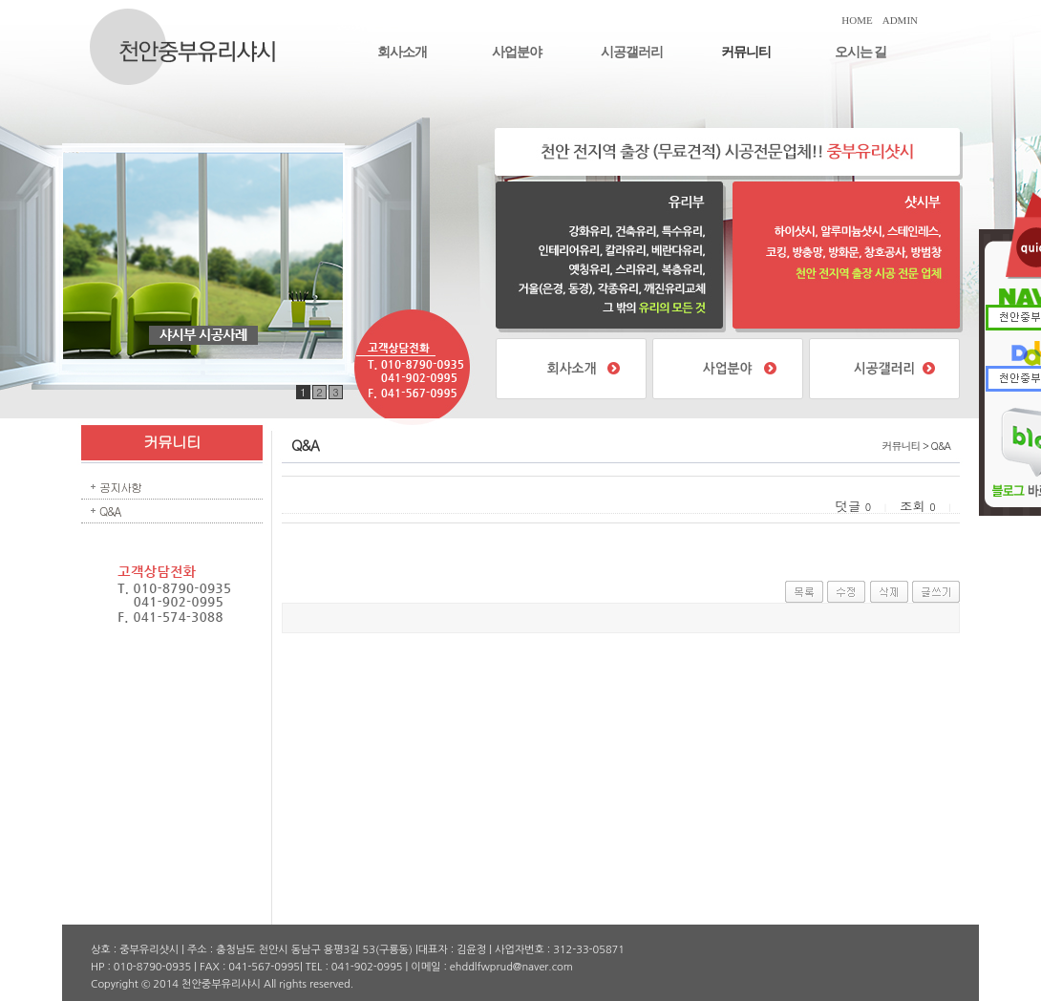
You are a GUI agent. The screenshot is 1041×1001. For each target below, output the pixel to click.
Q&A (109, 510)
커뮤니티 (746, 52)
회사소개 (402, 52)
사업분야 (517, 52)
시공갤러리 (632, 52)
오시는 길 (861, 52)
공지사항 (120, 487)
